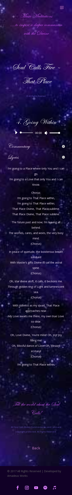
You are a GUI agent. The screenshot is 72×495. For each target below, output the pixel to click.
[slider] (27, 132)
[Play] (16, 132)
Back (36, 448)
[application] (36, 133)
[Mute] (46, 133)
